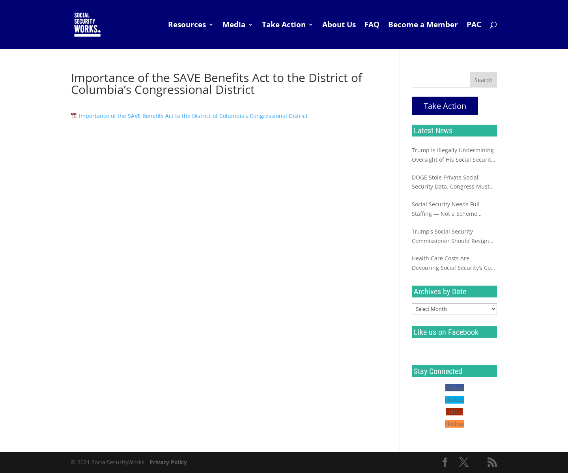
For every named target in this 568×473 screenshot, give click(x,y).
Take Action (284, 26)
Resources (187, 26)
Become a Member (423, 26)
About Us (339, 26)
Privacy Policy (168, 462)
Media (233, 26)
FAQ (371, 26)
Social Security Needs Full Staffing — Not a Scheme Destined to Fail (446, 209)
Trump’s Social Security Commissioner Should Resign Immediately (450, 237)
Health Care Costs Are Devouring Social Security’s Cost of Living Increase (453, 263)
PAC (474, 26)
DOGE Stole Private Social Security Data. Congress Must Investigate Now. (451, 183)
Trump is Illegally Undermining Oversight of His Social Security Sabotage (453, 155)
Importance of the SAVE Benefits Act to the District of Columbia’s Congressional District (193, 116)
